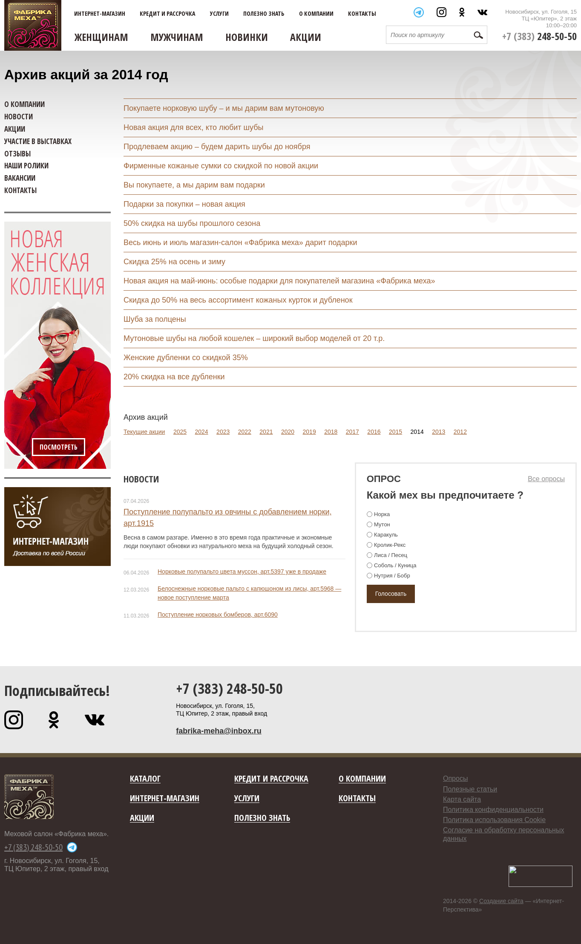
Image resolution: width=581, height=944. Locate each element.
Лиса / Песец (390, 555)
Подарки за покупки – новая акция (184, 204)
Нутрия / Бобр (392, 575)
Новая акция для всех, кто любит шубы (194, 127)
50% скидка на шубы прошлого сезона (192, 223)
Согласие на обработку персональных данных (503, 834)
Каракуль (386, 534)
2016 (373, 431)
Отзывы (17, 154)
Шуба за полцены (155, 319)
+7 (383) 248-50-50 (229, 688)
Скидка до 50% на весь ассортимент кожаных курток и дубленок (238, 300)
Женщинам (101, 37)
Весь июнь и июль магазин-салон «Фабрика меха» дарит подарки (240, 242)
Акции (305, 37)
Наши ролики (26, 165)
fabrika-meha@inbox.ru (219, 731)
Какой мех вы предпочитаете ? (445, 495)
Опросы (455, 778)
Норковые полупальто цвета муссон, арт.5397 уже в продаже (242, 571)
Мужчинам (176, 37)
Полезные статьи (470, 789)
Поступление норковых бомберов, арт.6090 (218, 614)
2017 (352, 431)
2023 (223, 431)
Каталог (145, 778)
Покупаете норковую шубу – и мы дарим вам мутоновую (224, 108)
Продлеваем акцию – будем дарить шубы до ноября (217, 146)
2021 (266, 431)
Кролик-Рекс (390, 545)
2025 (180, 431)
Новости (141, 478)
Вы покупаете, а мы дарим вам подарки (194, 185)
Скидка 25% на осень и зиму (174, 261)
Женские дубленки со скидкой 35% (186, 357)
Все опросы (546, 478)
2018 (330, 431)
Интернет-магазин (99, 14)
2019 (309, 431)
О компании (316, 14)
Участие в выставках (38, 141)
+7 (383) (539, 36)
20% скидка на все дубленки (174, 376)
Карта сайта (462, 799)
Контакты (362, 14)
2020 (287, 431)
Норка (382, 514)
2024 (201, 431)
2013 (438, 431)
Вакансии (19, 178)
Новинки (246, 37)
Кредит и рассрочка (167, 14)
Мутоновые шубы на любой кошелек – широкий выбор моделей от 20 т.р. (254, 338)
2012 (460, 431)
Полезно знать (263, 14)
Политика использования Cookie (494, 819)
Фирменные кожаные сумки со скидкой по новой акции (221, 166)
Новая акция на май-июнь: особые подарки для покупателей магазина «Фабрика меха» (279, 281)
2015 (395, 431)
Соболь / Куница (395, 565)
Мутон (382, 524)
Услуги (219, 14)
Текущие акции (144, 431)
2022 (244, 431)
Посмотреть (59, 447)
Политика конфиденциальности (493, 809)
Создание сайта (501, 901)
